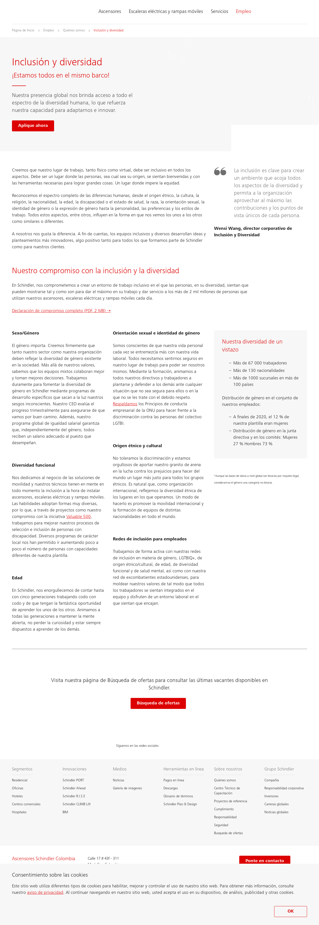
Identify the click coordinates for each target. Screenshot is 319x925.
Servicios (219, 11)
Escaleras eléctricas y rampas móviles (166, 11)
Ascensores (109, 11)
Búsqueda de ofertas (158, 703)
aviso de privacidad (45, 893)
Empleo (243, 11)
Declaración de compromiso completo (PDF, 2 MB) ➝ (61, 311)
